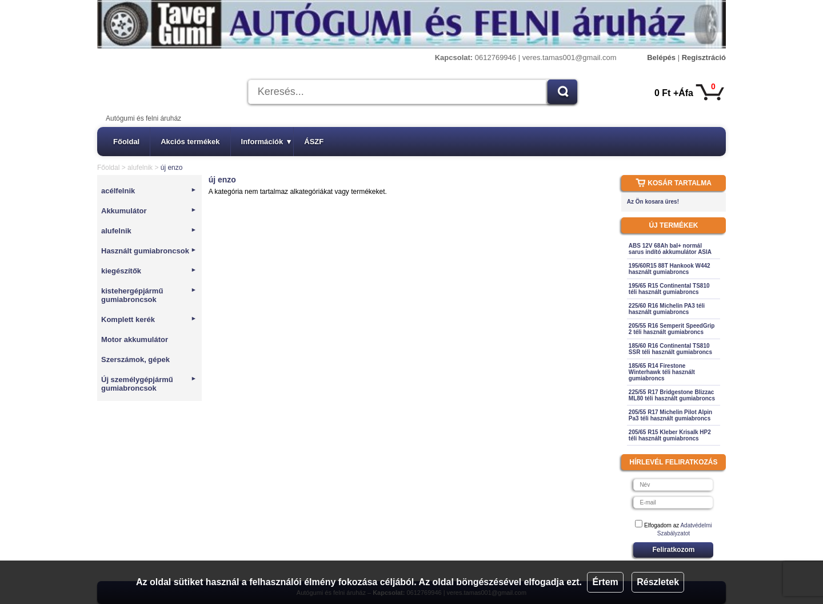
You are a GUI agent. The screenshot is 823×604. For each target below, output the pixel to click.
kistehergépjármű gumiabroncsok (149, 295)
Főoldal (126, 141)
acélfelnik (149, 190)
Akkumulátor (149, 210)
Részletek (658, 582)
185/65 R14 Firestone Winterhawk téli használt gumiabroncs (662, 372)
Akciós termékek (190, 141)
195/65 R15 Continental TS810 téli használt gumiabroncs (669, 289)
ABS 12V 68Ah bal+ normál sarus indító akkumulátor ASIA (670, 249)
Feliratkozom (673, 550)
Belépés (661, 57)
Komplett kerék (149, 319)
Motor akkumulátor (134, 339)
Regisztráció (704, 57)
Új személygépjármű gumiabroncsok (149, 383)
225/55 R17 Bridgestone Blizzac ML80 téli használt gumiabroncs (672, 395)
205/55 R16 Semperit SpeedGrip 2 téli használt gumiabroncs (672, 329)
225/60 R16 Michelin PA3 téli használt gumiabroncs (667, 309)
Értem (605, 582)
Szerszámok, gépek (135, 359)
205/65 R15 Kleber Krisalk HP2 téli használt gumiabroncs (670, 435)
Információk (266, 141)
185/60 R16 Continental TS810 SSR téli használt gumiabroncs (670, 349)
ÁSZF (313, 141)
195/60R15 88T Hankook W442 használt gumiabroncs (669, 269)
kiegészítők (149, 271)
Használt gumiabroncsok (149, 251)
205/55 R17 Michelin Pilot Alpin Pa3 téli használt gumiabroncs (670, 415)
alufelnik (140, 168)
